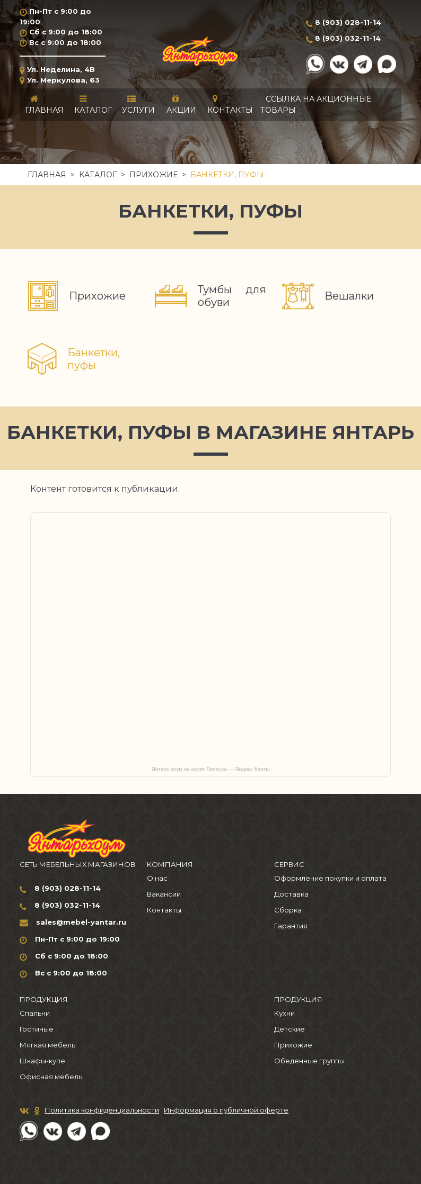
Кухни (284, 1013)
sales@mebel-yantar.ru (81, 922)
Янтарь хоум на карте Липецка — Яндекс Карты (211, 769)
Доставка (291, 894)
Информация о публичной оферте (226, 1110)
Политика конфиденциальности (102, 1110)
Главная (47, 174)
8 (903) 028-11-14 (348, 22)
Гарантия (291, 925)
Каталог (98, 174)
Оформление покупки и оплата (330, 878)
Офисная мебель (51, 1076)
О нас (157, 878)
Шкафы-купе (42, 1060)
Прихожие (153, 174)
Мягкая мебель (47, 1045)
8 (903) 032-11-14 (348, 38)
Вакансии (164, 894)
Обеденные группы (309, 1060)
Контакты (164, 910)
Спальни (35, 1013)
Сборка (288, 910)
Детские (289, 1029)
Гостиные (37, 1029)
